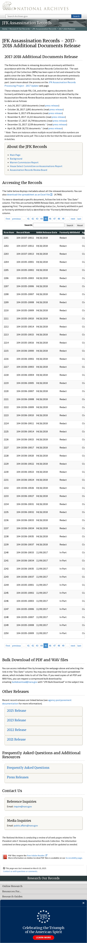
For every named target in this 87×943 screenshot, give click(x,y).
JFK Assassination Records (44, 28)
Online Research (12, 886)
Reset (80, 225)
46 (50, 218)
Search (76, 16)
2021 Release (16, 739)
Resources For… (11, 891)
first (8, 218)
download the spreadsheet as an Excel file (28, 194)
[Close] (83, 903)
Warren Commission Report (24, 162)
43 (37, 218)
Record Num (23, 232)
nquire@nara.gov (23, 806)
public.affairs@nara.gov (26, 825)
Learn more (43, 937)
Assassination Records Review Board (28, 169)
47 (54, 218)
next (73, 218)
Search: (28, 224)
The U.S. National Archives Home (35, 7)
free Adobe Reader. (37, 855)
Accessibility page (74, 858)
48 (59, 218)
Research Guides (12, 896)
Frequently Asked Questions (28, 768)
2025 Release (16, 711)
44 (41, 218)
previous (16, 218)
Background (16, 158)
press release (51, 105)
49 (63, 218)
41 (28, 218)
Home (5, 28)
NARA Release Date (46, 232)
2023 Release (16, 720)
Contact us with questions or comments (20, 871)
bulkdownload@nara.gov (24, 681)
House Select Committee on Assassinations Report (36, 166)
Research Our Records (20, 28)
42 (33, 218)
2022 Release (16, 730)
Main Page (15, 154)
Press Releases (17, 777)
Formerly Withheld (70, 232)
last (79, 218)
